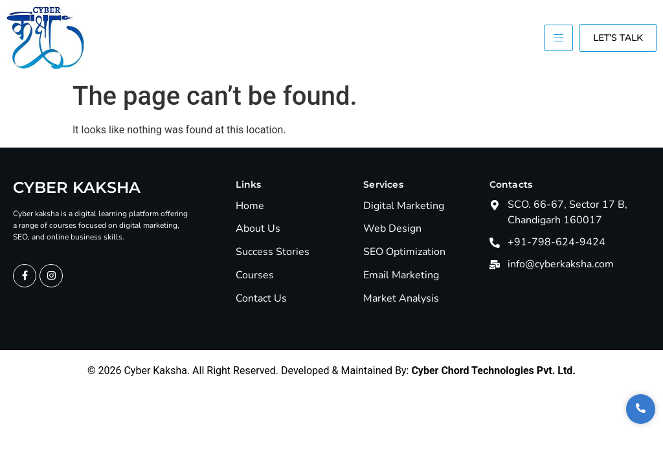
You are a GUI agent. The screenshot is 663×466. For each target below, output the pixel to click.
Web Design (392, 229)
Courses (255, 275)
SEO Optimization (404, 252)
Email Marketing (401, 275)
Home (250, 206)
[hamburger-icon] (558, 38)
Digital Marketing (403, 206)
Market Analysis (401, 298)
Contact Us (261, 298)
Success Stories (272, 252)
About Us (258, 229)
